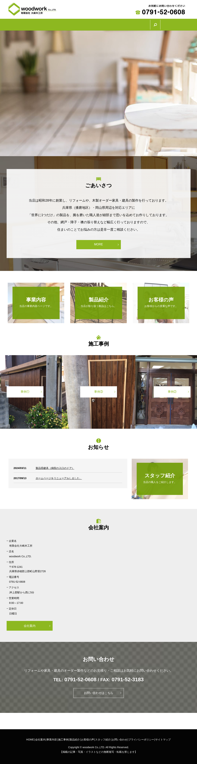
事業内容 (63, 24)
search (186, 24)
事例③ (98, 389)
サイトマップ (163, 737)
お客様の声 (135, 24)
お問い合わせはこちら (98, 690)
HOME (18, 24)
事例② (172, 389)
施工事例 (86, 24)
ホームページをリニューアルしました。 (59, 476)
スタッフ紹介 (163, 24)
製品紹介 (110, 24)
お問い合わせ (119, 737)
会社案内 (40, 24)
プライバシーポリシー (141, 737)
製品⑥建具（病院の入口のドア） (55, 466)
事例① (25, 389)
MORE (98, 242)
